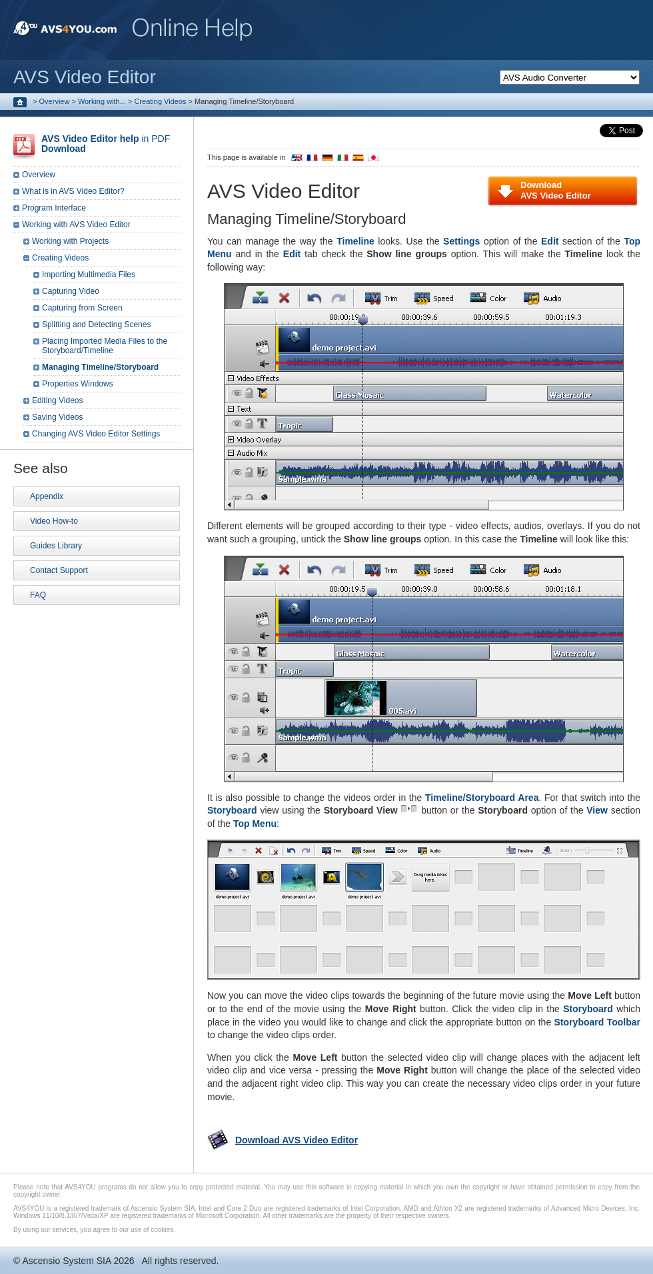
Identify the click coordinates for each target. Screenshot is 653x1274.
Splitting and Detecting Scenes (96, 324)
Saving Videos (57, 417)
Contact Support (59, 570)
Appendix (46, 496)
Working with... (102, 101)
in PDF (105, 143)
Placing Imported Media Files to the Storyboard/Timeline (104, 345)
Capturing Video (70, 291)
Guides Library (56, 545)
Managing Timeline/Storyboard (100, 367)
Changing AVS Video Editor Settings (96, 433)
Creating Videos (160, 101)
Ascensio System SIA (66, 1260)
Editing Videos (57, 400)
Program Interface (54, 208)
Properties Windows (77, 383)
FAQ (38, 595)
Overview (54, 101)
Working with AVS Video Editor (76, 224)
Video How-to (54, 521)
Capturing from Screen (82, 308)
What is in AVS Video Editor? (73, 191)
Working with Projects (70, 241)
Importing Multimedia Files (88, 274)
